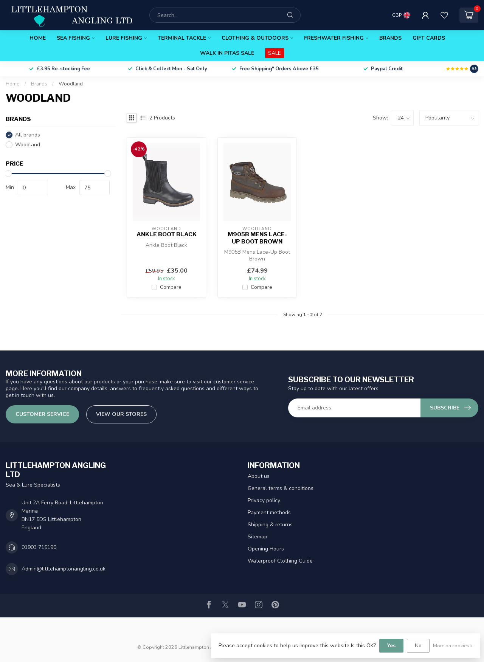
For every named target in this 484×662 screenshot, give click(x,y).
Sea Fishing (73, 38)
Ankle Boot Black (167, 234)
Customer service (42, 414)
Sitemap (257, 536)
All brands (27, 135)
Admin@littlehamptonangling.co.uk (63, 568)
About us (259, 476)
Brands (390, 38)
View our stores (121, 414)
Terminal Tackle (182, 38)
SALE (274, 53)
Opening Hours (266, 548)
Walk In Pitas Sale (227, 53)
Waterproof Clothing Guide (280, 560)
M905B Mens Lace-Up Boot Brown (257, 238)
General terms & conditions (280, 488)
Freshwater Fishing (334, 38)
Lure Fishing (123, 38)
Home (37, 38)
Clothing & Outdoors (255, 38)
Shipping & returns (270, 524)
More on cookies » (453, 645)
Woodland (71, 84)
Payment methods (269, 512)
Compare (171, 287)
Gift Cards (429, 38)
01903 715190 (39, 547)
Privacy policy (264, 500)
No (418, 645)
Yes (391, 645)
